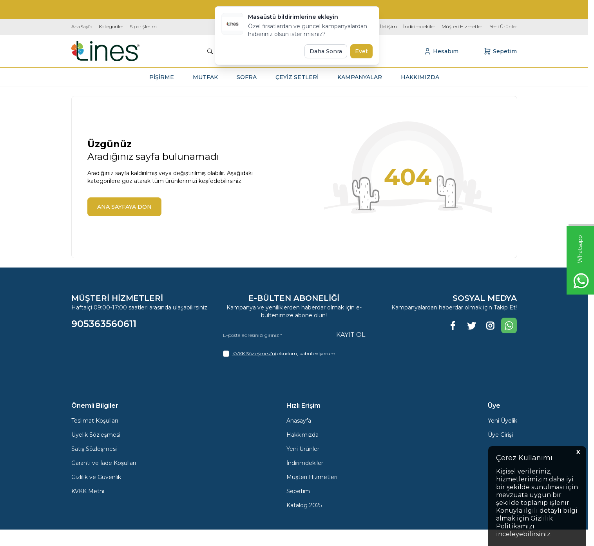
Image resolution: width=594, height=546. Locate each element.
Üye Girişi (500, 434)
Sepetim (298, 491)
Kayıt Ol (350, 334)
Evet (361, 51)
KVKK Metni (87, 491)
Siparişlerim (143, 26)
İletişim (388, 26)
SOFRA (247, 77)
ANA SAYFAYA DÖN (124, 206)
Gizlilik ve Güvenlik (96, 477)
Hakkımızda (302, 434)
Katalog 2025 (304, 505)
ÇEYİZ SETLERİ (297, 77)
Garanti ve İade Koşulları (103, 462)
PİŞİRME (161, 77)
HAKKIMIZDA (420, 77)
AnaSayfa (81, 26)
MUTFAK (205, 77)
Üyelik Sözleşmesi (95, 434)
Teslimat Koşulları (94, 420)
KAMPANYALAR (359, 77)
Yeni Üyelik (502, 420)
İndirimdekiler (419, 26)
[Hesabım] (441, 51)
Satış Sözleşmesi (94, 448)
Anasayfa (298, 420)
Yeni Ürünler (503, 26)
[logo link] (105, 51)
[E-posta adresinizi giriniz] (294, 334)
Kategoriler (111, 26)
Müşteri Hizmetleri (463, 26)
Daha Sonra (326, 51)
